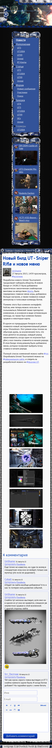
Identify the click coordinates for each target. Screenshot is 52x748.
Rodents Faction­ (26, 193)
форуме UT (33, 362)
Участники (22, 92)
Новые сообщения (26, 88)
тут (47, 353)
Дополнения (23, 44)
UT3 (19, 47)
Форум (20, 85)
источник (18, 276)
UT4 (19, 103)
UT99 (19, 55)
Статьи (19, 66)
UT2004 (21, 51)
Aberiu (30, 291)
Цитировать (10, 564)
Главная (9, 250)
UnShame (16, 270)
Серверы (21, 126)
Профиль (20, 564)
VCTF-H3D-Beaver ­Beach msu (28, 219)
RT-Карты (21, 62)
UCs (19, 118)
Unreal (20, 58)
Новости (21, 40)
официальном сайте (14, 359)
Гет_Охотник (12, 674)
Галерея (20, 100)
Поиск (20, 96)
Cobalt (8, 579)
